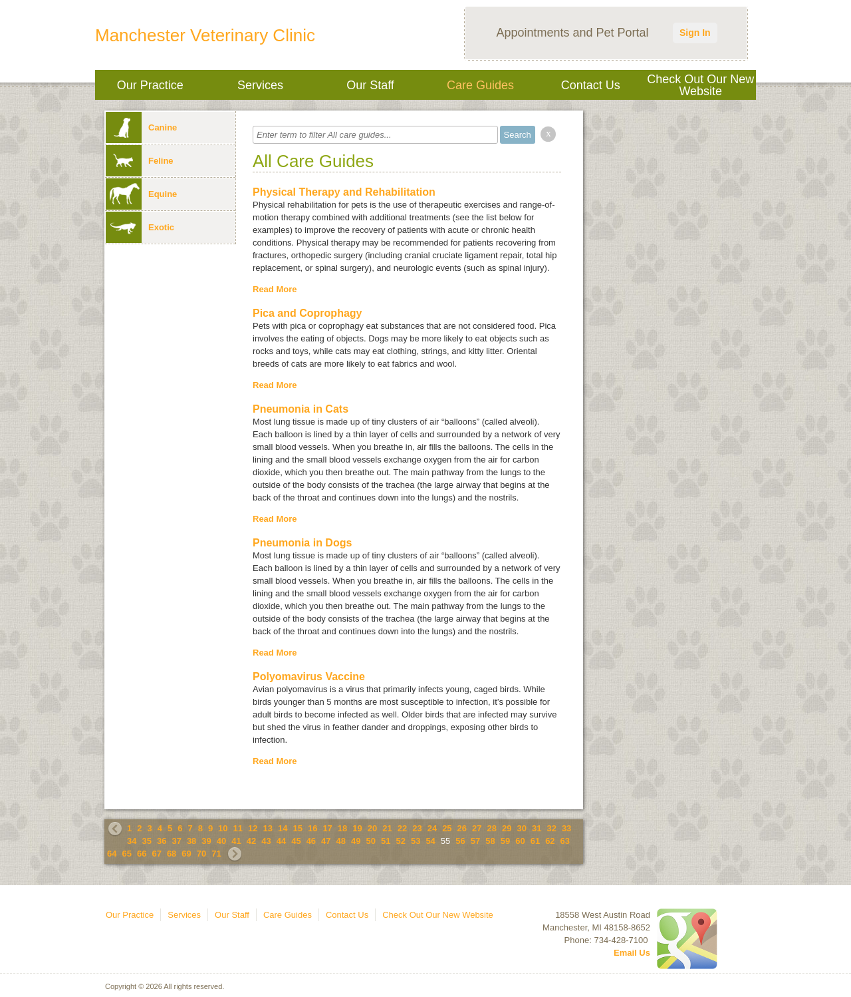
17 (327, 828)
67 (156, 854)
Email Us (632, 953)
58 (490, 841)
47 (325, 841)
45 (296, 841)
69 (186, 854)
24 (432, 828)
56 (460, 841)
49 (355, 841)
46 (311, 841)
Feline (140, 160)
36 (161, 841)
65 (126, 854)
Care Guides (480, 85)
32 (551, 828)
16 (312, 828)
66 (141, 854)
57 (475, 841)
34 (131, 841)
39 (206, 841)
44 (281, 841)
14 (282, 828)
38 (191, 841)
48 (341, 841)
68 (171, 854)
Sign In (695, 32)
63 (565, 841)
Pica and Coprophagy (307, 313)
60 (520, 841)
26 (462, 828)
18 (342, 828)
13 (268, 828)
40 (221, 841)
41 (236, 841)
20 (372, 828)
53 (415, 841)
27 (476, 828)
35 (146, 841)
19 (357, 828)
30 (521, 828)
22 (402, 828)
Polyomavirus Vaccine (309, 676)
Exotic (140, 227)
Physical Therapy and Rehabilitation (344, 192)
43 (266, 841)
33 (566, 828)
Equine (141, 194)
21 (387, 828)
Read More (275, 289)
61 (535, 841)
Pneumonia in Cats (300, 409)
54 (430, 841)
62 (549, 841)
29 (506, 828)
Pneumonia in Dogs (302, 542)
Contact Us (590, 85)
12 (252, 828)
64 (111, 854)
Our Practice (150, 85)
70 (201, 854)
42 (251, 841)
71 (216, 854)
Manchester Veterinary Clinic (205, 35)
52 (400, 841)
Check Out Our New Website (700, 85)
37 (176, 841)
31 (536, 828)
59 (505, 841)
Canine (141, 127)
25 (446, 828)
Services (260, 85)
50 (371, 841)
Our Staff (370, 85)
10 (222, 828)
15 (297, 828)
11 (238, 828)
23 (417, 828)
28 (492, 828)
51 (385, 841)
